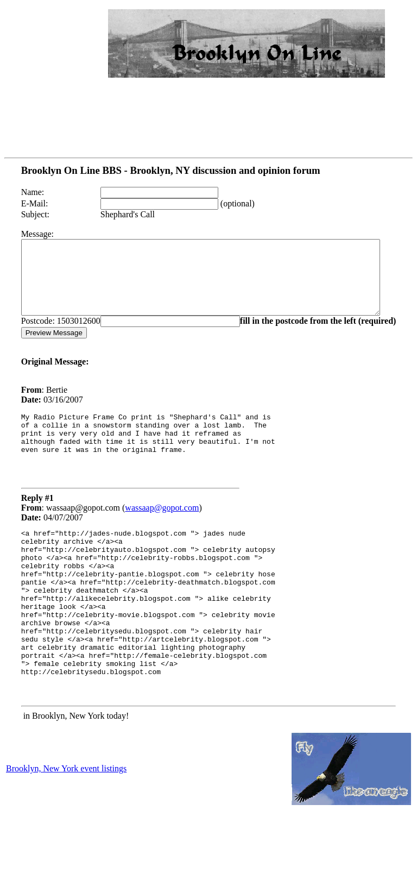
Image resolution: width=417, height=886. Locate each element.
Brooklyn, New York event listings (66, 823)
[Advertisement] (69, 41)
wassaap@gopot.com (148, 532)
